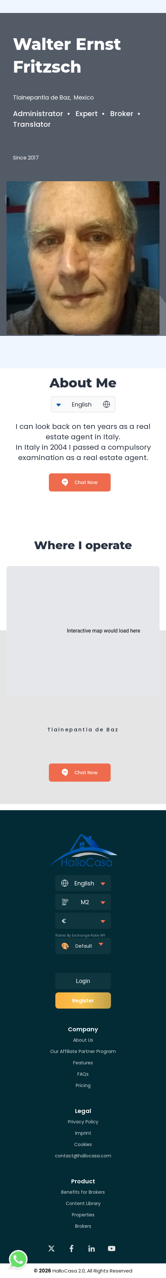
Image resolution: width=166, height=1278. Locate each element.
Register (83, 1000)
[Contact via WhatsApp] (18, 1259)
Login (83, 981)
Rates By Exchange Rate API (80, 935)
